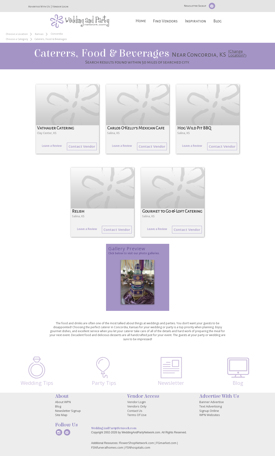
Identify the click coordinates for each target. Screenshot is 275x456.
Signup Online (209, 411)
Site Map (61, 415)
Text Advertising (210, 406)
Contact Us (134, 411)
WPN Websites (209, 415)
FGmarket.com (166, 443)
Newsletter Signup (195, 5)
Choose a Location (17, 34)
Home (141, 21)
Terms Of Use (137, 415)
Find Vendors (165, 21)
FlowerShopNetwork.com (136, 443)
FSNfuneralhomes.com (107, 447)
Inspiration (195, 21)
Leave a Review (52, 146)
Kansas (39, 34)
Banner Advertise (211, 402)
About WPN (63, 402)
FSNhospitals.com (137, 447)
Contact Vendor (82, 146)
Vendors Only (137, 406)
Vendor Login (60, 6)
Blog (217, 21)
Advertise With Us (39, 6)
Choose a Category (17, 39)
